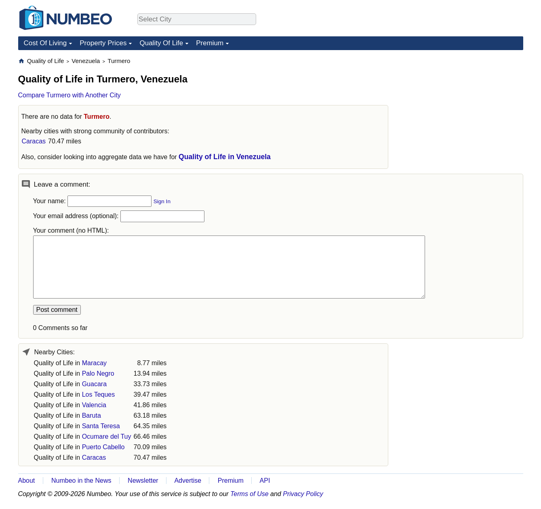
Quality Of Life (161, 43)
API (265, 480)
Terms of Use (249, 493)
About (26, 480)
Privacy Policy (303, 493)
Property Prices (103, 43)
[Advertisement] (462, 107)
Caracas (34, 141)
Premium (209, 43)
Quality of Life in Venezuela (225, 157)
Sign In (162, 201)
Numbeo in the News (81, 480)
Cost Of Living (45, 43)
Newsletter (143, 480)
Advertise (187, 480)
